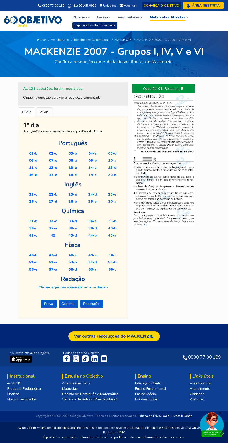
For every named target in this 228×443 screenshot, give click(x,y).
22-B (53, 194)
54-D (92, 262)
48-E (73, 255)
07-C (53, 160)
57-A (53, 269)
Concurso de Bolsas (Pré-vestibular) (90, 399)
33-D (73, 221)
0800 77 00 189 (51, 6)
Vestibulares (60, 40)
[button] (81, 17)
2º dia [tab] (44, 112)
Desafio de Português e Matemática (90, 394)
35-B (112, 221)
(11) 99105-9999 (82, 6)
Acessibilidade (182, 416)
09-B (92, 160)
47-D (53, 255)
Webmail (197, 399)
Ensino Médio (145, 394)
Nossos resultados (22, 399)
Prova (49, 303)
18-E (73, 174)
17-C (53, 174)
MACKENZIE (123, 40)
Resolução (91, 303)
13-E (73, 167)
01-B (33, 153)
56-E (33, 269)
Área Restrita (200, 383)
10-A (112, 160)
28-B (73, 201)
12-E (53, 167)
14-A (92, 167)
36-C (33, 228)
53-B (73, 262)
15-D (112, 167)
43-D (73, 235)
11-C (33, 167)
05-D (112, 153)
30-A (112, 201)
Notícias (13, 394)
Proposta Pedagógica (24, 388)
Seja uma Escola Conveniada (94, 25)
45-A (112, 235)
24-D (92, 194)
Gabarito (68, 303)
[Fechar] (220, 413)
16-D (33, 174)
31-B (33, 221)
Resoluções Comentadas (91, 40)
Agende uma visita (76, 383)
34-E (92, 221)
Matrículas (70, 388)
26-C (33, 201)
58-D (73, 269)
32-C (53, 221)
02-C (53, 153)
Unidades (197, 394)
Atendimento (200, 388)
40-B (112, 228)
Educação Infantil (148, 383)
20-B (112, 174)
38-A (73, 228)
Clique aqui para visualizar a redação (73, 287)
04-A (92, 153)
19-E (92, 174)
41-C (33, 235)
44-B (92, 235)
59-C (93, 269)
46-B (33, 255)
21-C (33, 194)
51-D (33, 262)
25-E (112, 194)
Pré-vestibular (146, 399)
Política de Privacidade (153, 416)
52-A (53, 262)
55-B (112, 262)
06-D (33, 160)
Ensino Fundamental (150, 388)
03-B (73, 153)
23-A (73, 194)
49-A (92, 255)
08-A (73, 160)
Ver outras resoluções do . (114, 336)
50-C (112, 255)
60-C (112, 269)
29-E (92, 201)
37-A (53, 228)
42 (53, 235)
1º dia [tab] (26, 112)
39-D (92, 228)
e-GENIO (14, 383)
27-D (53, 201)
